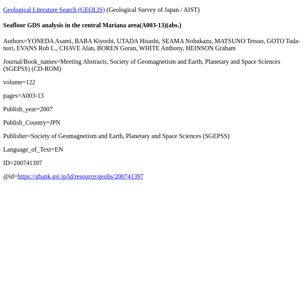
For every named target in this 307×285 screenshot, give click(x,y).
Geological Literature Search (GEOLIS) (54, 9)
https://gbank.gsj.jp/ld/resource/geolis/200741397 (80, 176)
